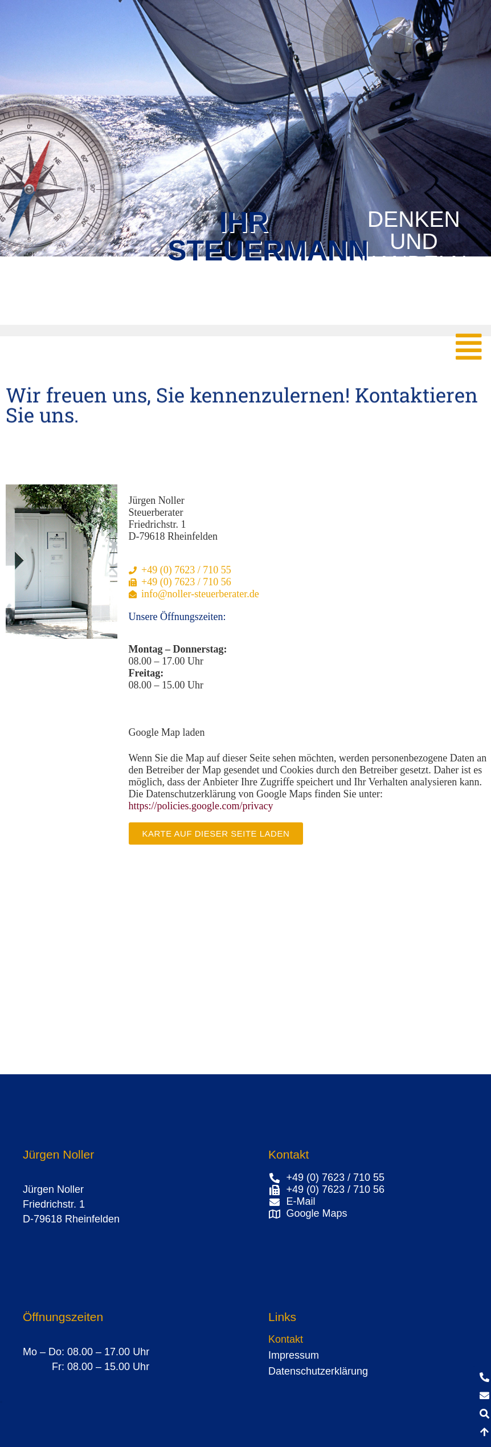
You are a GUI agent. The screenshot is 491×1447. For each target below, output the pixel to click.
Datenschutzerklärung (318, 1371)
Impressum (293, 1355)
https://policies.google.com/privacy (201, 806)
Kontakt (285, 1339)
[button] (1, 1402)
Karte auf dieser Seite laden (216, 833)
